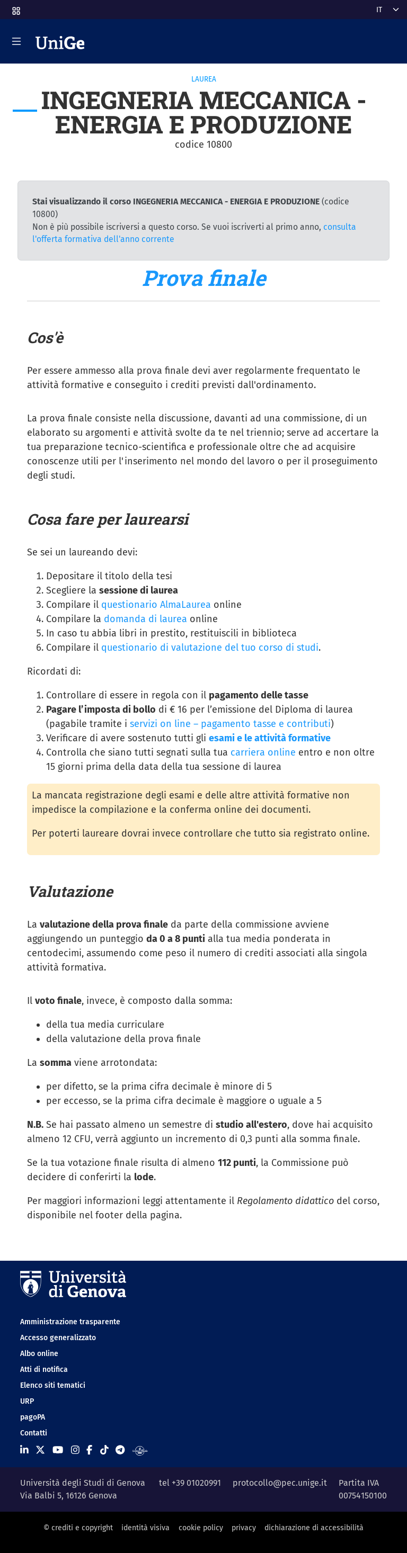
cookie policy (201, 1527)
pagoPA (32, 1417)
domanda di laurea (145, 619)
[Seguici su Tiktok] (104, 1450)
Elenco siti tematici (52, 1385)
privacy (244, 1527)
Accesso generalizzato (58, 1337)
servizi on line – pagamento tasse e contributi (230, 724)
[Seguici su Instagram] (75, 1450)
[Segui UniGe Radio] (140, 1450)
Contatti (33, 1433)
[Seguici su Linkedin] (24, 1450)
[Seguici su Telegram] (120, 1450)
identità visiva (145, 1527)
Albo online (39, 1353)
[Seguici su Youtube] (57, 1450)
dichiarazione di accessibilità (314, 1527)
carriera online (263, 752)
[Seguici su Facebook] (89, 1450)
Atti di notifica (44, 1369)
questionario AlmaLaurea (156, 605)
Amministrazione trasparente (70, 1321)
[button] (15, 7)
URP (27, 1401)
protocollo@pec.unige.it (280, 1483)
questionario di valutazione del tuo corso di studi (209, 647)
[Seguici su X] (40, 1450)
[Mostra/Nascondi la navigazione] (16, 41)
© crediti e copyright (78, 1527)
